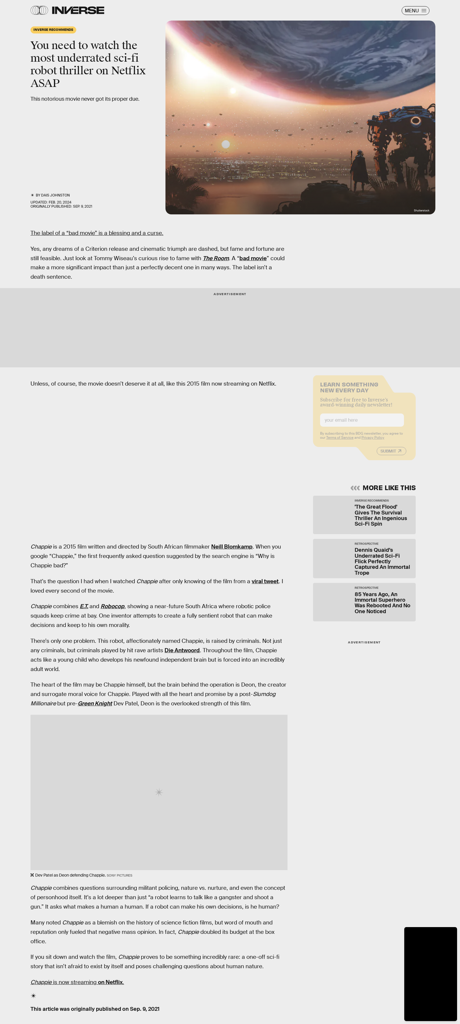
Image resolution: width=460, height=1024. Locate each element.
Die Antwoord (182, 650)
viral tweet (265, 581)
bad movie (253, 258)
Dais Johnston (55, 195)
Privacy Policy (372, 441)
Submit (388, 455)
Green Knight (95, 703)
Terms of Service (340, 441)
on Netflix (110, 982)
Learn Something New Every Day (349, 390)
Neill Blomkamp (232, 546)
